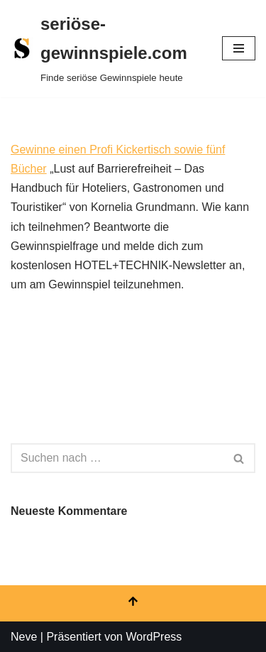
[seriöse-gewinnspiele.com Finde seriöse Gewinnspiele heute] (106, 48)
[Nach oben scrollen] (133, 603)
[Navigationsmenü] (238, 48)
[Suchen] (117, 458)
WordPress (154, 637)
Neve (24, 637)
